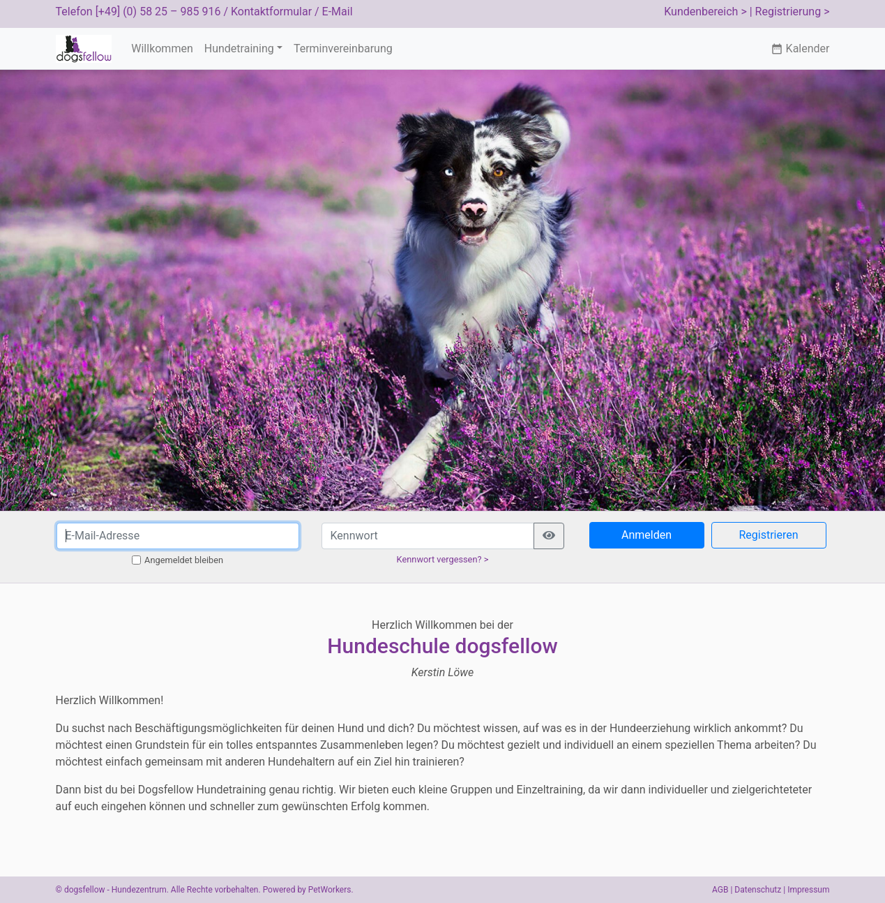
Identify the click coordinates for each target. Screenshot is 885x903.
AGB (720, 890)
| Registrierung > (790, 11)
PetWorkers (329, 890)
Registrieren (768, 535)
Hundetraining (239, 48)
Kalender (800, 48)
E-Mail (337, 11)
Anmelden (646, 535)
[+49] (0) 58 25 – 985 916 (158, 11)
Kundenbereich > (705, 11)
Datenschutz (757, 890)
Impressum (808, 890)
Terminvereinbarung (343, 48)
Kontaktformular (271, 11)
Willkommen (161, 48)
